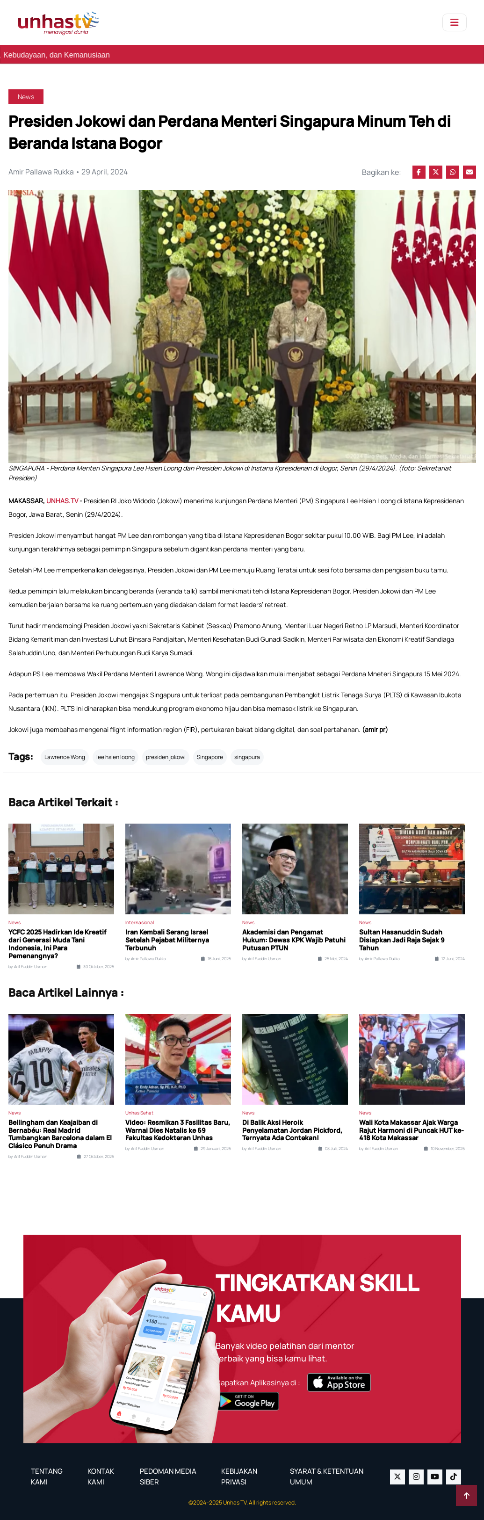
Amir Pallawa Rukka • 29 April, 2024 (68, 172)
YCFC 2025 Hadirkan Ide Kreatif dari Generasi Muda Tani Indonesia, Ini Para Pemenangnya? (57, 944)
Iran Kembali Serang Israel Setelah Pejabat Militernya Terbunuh (167, 940)
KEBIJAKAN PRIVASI (239, 1476)
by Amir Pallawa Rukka (145, 959)
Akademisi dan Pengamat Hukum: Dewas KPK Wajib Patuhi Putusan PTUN (294, 940)
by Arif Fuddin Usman (27, 967)
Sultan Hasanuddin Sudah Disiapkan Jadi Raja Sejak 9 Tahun (402, 940)
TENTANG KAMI (47, 1476)
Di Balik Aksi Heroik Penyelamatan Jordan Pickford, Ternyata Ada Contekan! (292, 1130)
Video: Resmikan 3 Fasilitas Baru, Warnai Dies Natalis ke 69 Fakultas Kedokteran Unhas (177, 1130)
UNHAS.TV (62, 500)
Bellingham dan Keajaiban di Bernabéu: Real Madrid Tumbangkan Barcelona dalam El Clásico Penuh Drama (60, 1134)
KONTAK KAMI (100, 1476)
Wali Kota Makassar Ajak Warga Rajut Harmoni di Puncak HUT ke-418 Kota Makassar (411, 1130)
